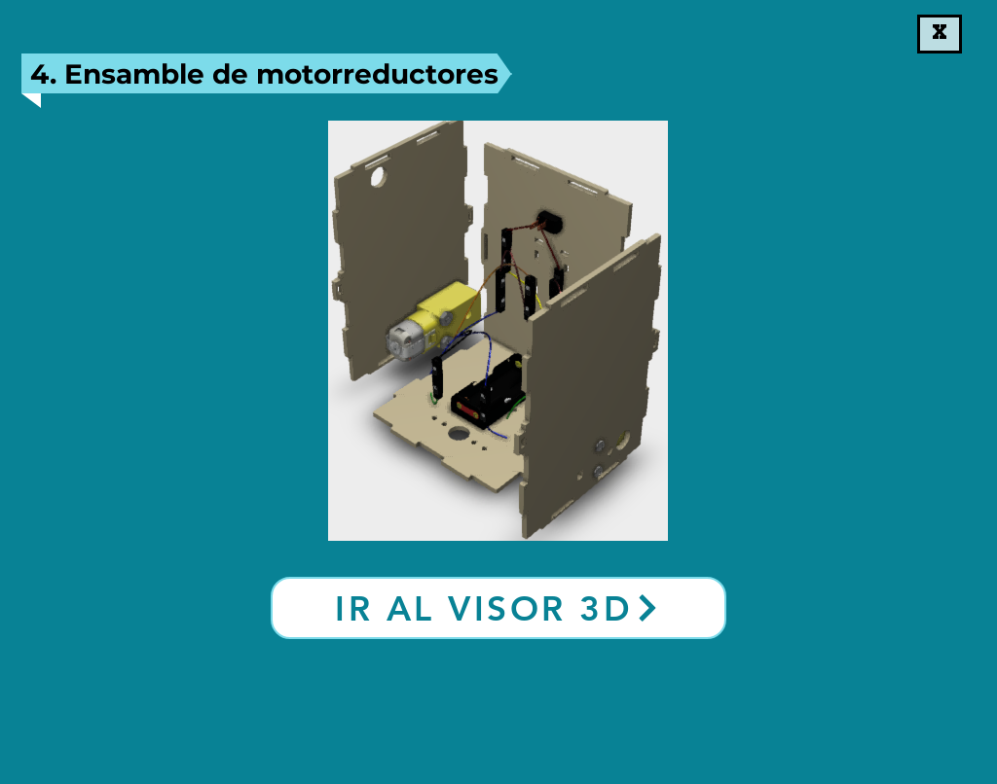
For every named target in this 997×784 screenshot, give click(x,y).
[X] (939, 34)
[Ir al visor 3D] (498, 608)
